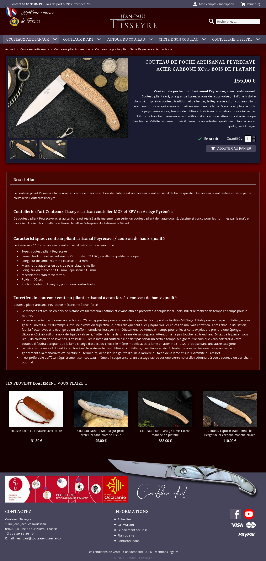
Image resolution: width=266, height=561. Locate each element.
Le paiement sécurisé (132, 530)
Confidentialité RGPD (137, 552)
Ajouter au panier (231, 148)
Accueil (10, 49)
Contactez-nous (128, 541)
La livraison (125, 524)
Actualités (124, 519)
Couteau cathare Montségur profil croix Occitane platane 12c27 (100, 433)
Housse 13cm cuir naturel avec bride (36, 431)
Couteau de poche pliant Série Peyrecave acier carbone (133, 49)
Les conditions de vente (104, 552)
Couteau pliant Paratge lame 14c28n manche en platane (165, 433)
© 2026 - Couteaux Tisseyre (133, 558)
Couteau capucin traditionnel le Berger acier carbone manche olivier (229, 433)
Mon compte (208, 4)
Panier (251, 4)
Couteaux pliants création (72, 49)
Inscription (226, 4)
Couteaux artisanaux (34, 49)
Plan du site (125, 535)
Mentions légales (167, 552)
